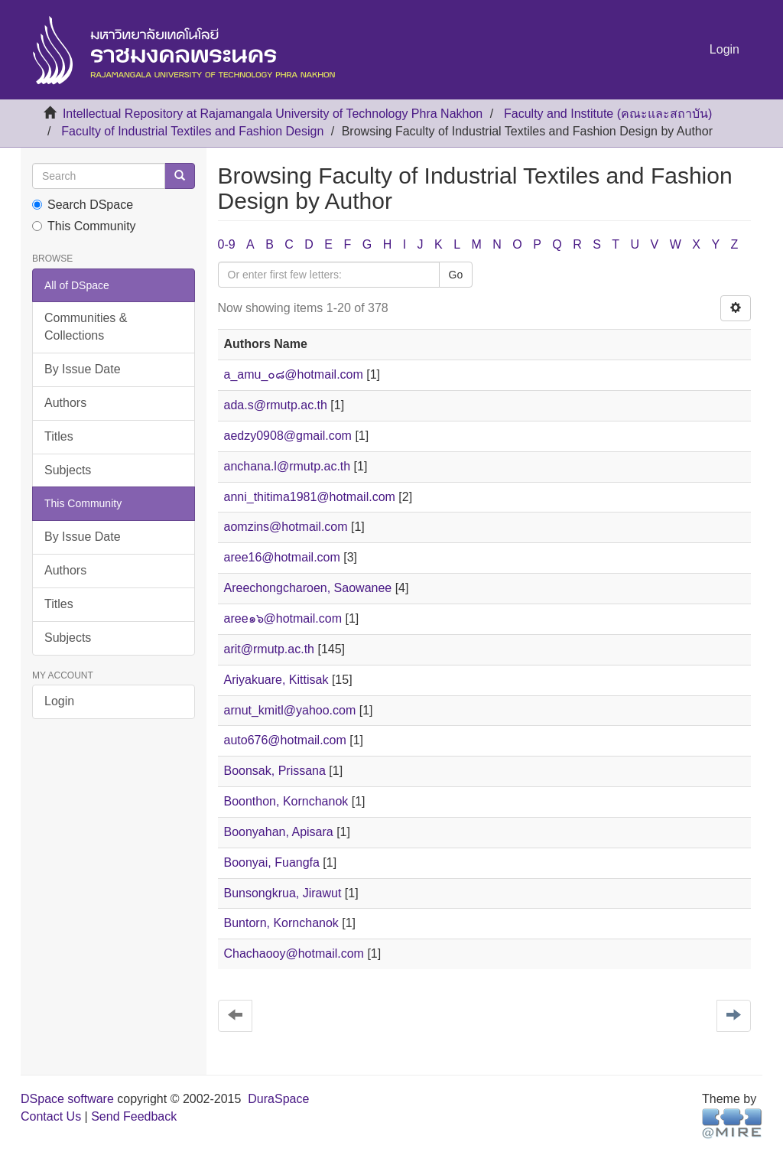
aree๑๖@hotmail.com (283, 618)
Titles (58, 436)
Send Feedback (134, 1116)
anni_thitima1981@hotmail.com (309, 496)
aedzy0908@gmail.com (288, 435)
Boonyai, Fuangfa (272, 862)
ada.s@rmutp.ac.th (275, 405)
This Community (84, 226)
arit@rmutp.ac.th (269, 649)
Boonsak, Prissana (275, 770)
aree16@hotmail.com (282, 557)
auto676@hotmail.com (285, 740)
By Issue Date (82, 369)
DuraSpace (278, 1098)
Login (59, 701)
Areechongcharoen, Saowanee (308, 587)
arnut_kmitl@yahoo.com (290, 710)
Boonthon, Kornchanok (286, 801)
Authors (65, 402)
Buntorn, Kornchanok (281, 922)
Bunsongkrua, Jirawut (283, 893)
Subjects (67, 470)
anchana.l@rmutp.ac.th (287, 466)
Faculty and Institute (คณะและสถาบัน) (608, 113)
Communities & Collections (85, 326)
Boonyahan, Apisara (278, 831)
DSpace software (67, 1098)
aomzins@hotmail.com (286, 526)
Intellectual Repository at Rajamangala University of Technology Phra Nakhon (272, 113)
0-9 (227, 244)
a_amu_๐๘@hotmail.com (293, 374)
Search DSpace (82, 204)
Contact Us (51, 1116)
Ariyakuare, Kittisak (276, 679)
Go (456, 274)
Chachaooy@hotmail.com (294, 953)
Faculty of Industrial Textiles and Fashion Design (192, 131)
